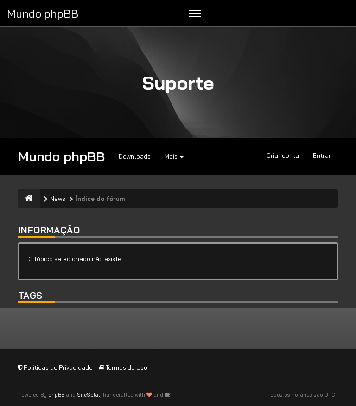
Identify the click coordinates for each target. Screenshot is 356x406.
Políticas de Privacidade (55, 367)
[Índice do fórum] (29, 198)
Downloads (135, 156)
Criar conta (283, 155)
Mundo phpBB (42, 13)
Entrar (322, 155)
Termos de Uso (123, 367)
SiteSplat (88, 395)
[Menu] (195, 13)
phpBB (56, 395)
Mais (174, 156)
